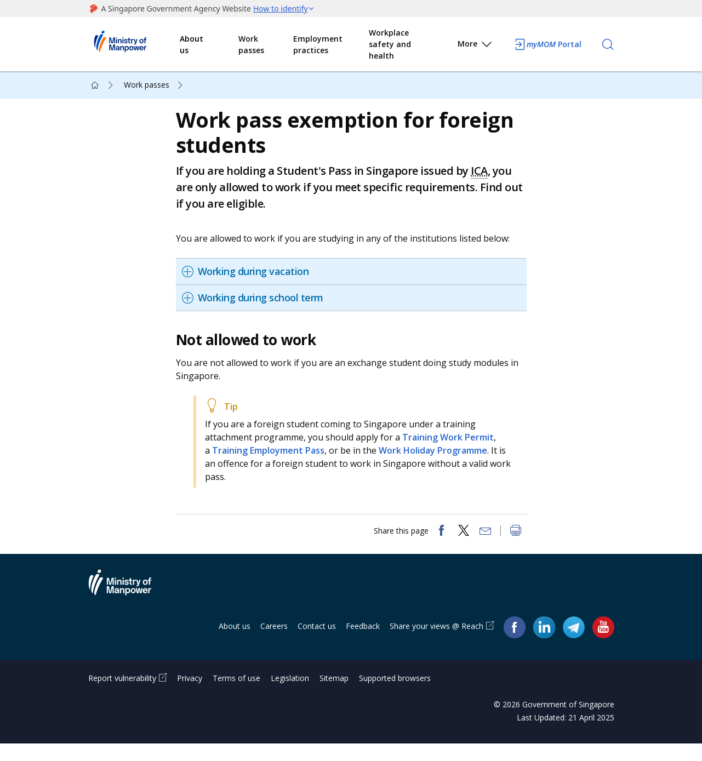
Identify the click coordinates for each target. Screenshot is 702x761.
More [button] (475, 46)
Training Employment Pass (274, 459)
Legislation (290, 695)
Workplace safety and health (390, 44)
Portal (547, 44)
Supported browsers (395, 695)
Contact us (317, 643)
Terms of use (236, 695)
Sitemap (334, 695)
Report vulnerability (122, 695)
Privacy (189, 695)
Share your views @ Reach (436, 643)
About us (191, 44)
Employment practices (318, 44)
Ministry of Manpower (128, 606)
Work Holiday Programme (438, 459)
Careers (274, 643)
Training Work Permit (453, 446)
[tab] (354, 280)
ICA (484, 179)
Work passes (251, 44)
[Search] (607, 44)
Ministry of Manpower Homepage (134, 44)
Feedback (363, 643)
